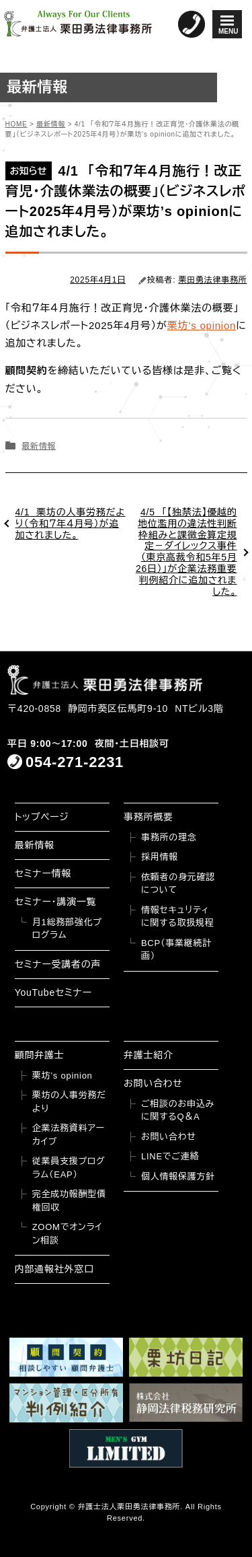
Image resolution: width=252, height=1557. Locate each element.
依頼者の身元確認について (178, 884)
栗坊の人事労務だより (69, 1102)
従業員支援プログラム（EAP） (69, 1168)
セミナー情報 (43, 873)
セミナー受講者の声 (58, 964)
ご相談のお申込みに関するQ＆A (177, 1110)
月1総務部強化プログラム (67, 929)
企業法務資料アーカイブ (68, 1135)
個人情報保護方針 (178, 1176)
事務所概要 (148, 816)
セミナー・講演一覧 (56, 901)
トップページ (42, 816)
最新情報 (38, 446)
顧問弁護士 (40, 1055)
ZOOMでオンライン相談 (67, 1233)
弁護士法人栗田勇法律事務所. (130, 1506)
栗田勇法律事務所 (213, 280)
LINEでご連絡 (170, 1156)
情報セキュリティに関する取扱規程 (177, 917)
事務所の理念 (169, 837)
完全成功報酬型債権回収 (69, 1200)
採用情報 (159, 857)
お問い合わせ (153, 1083)
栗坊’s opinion (201, 325)
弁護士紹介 (148, 1055)
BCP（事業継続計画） (176, 950)
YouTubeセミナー (53, 992)
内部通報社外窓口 (54, 1269)
